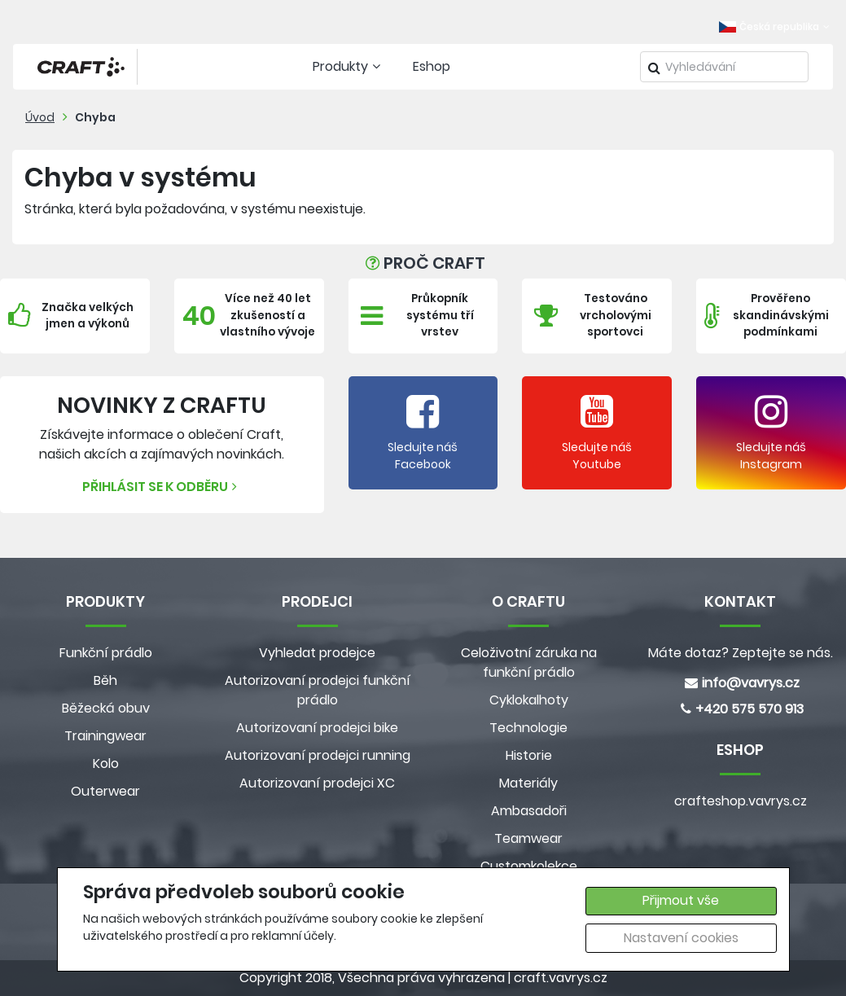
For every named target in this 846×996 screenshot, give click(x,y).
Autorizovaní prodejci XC (317, 783)
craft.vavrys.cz (560, 977)
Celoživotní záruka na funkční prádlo (529, 662)
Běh (105, 680)
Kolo (106, 763)
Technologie (528, 727)
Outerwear (105, 791)
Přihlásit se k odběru (161, 486)
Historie (529, 755)
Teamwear (528, 838)
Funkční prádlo (105, 652)
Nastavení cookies (681, 937)
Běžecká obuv (106, 708)
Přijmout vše (680, 900)
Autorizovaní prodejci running (317, 755)
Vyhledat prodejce (317, 652)
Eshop (431, 66)
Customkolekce (528, 866)
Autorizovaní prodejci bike (317, 727)
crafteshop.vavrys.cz (740, 801)
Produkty (348, 66)
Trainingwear (105, 735)
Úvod (40, 117)
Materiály (528, 783)
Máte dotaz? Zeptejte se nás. (740, 652)
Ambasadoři (529, 810)
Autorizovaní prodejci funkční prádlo (317, 690)
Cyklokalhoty (528, 700)
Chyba (95, 117)
